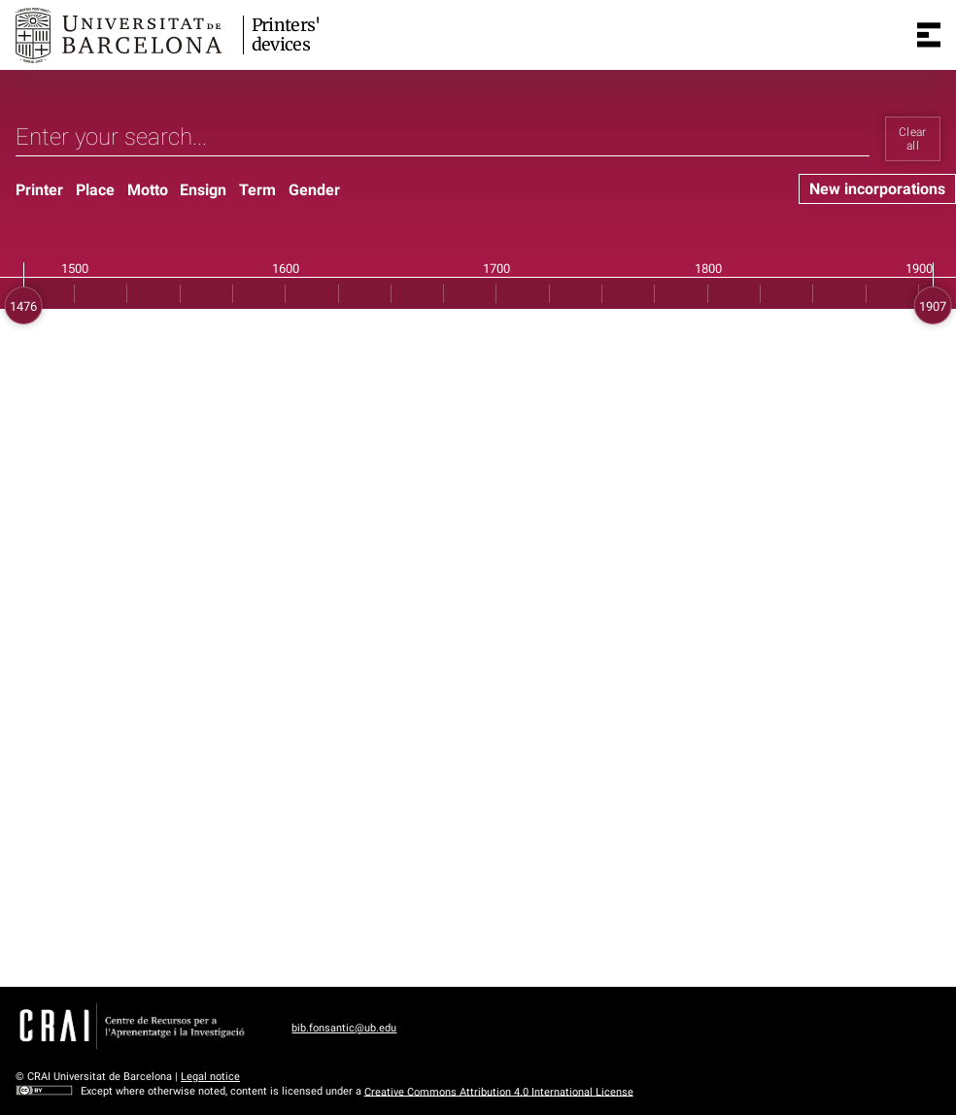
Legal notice (210, 1076)
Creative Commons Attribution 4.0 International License (498, 1091)
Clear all (913, 138)
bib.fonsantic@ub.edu (343, 1028)
